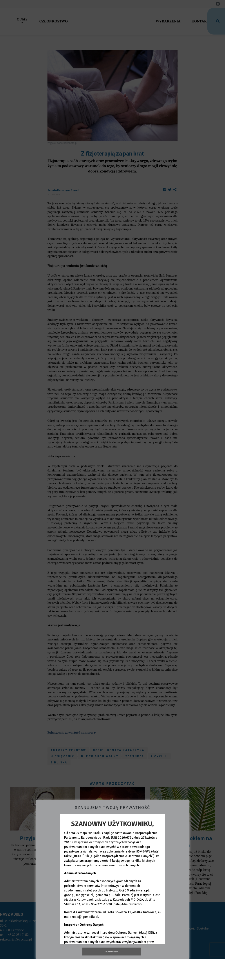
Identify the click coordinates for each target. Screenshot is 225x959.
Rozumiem (111, 951)
